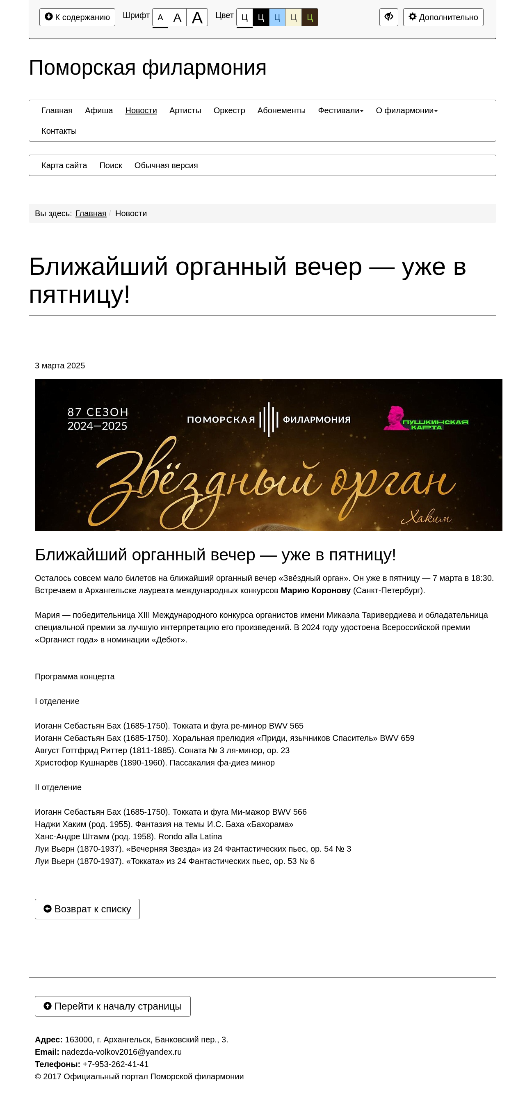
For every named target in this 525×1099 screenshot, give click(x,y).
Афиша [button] (99, 110)
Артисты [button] (185, 110)
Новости (131, 213)
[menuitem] (57, 110)
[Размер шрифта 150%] (177, 17)
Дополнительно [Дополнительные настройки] (443, 17)
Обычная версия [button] (166, 165)
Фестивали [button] (340, 110)
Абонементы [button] (282, 110)
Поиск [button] (110, 165)
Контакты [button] (59, 130)
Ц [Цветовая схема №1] (245, 19)
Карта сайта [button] (64, 165)
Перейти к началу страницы (112, 1006)
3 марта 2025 (60, 365)
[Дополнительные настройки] (388, 17)
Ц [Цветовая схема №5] (310, 17)
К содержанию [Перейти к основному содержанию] (77, 17)
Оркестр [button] (229, 110)
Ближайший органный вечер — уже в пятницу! (247, 280)
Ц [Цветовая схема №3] (277, 17)
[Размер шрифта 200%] (197, 17)
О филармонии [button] (407, 110)
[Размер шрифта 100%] (160, 17)
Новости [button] (141, 110)
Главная (91, 213)
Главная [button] (57, 110)
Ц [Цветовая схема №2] (261, 17)
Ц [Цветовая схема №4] (293, 17)
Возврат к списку (87, 908)
